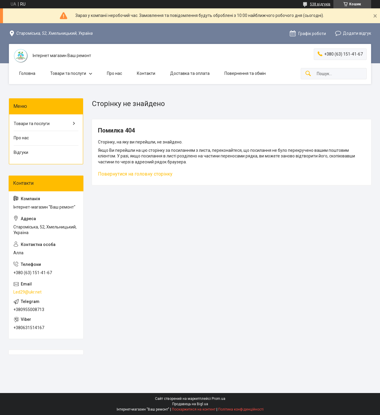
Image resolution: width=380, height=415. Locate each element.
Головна (27, 73)
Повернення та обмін (245, 73)
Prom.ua (218, 399)
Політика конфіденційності (241, 409)
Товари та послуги (68, 73)
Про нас (114, 73)
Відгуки (21, 152)
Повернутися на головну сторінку (135, 174)
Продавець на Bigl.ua (190, 404)
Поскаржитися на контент (194, 409)
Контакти (146, 73)
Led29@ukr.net (27, 292)
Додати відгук (357, 33)
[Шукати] (308, 73)
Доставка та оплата (190, 73)
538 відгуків (320, 4)
